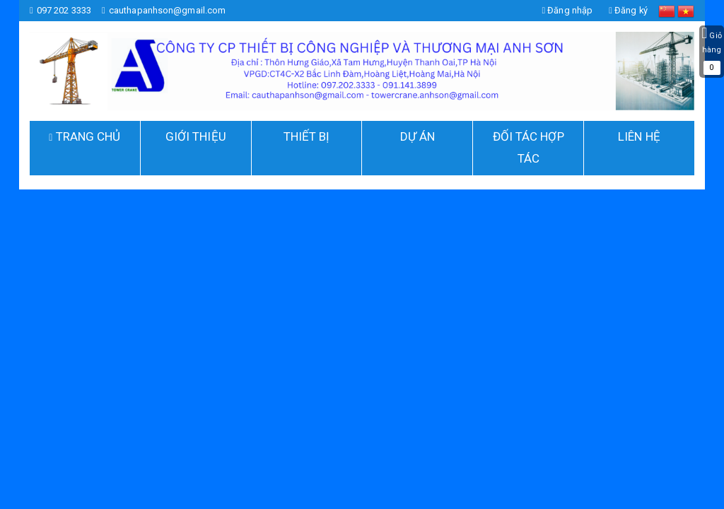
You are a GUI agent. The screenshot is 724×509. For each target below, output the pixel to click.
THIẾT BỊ (307, 136)
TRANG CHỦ (87, 136)
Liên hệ (639, 136)
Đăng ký (628, 10)
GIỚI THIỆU (195, 136)
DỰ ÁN (418, 136)
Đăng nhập (566, 10)
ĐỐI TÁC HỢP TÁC (528, 147)
